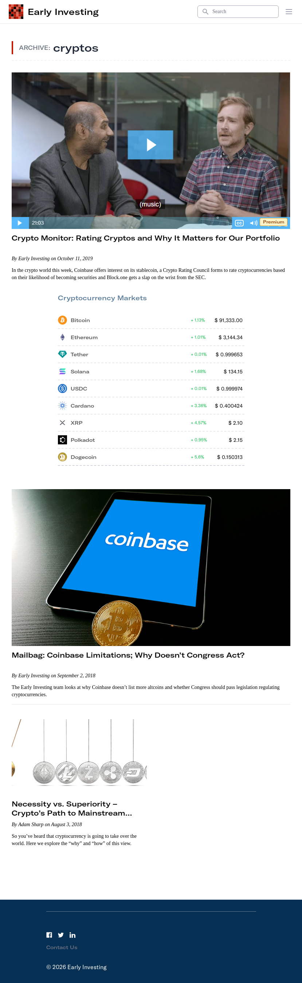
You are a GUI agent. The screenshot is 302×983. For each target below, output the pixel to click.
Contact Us (62, 947)
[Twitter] (61, 935)
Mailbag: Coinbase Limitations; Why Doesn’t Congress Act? (128, 654)
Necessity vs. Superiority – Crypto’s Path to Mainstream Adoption (68, 813)
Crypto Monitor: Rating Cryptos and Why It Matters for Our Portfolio (146, 237)
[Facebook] (49, 935)
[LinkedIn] (72, 935)
